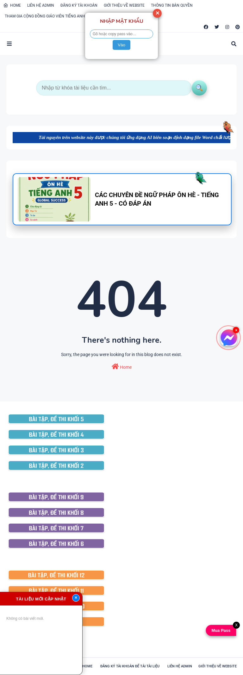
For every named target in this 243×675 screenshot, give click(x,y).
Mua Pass (221, 630)
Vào (121, 45)
